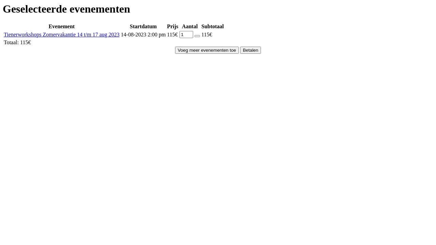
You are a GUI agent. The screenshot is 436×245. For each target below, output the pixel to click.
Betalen (250, 50)
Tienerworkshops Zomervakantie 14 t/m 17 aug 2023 (62, 34)
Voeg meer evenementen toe (207, 50)
